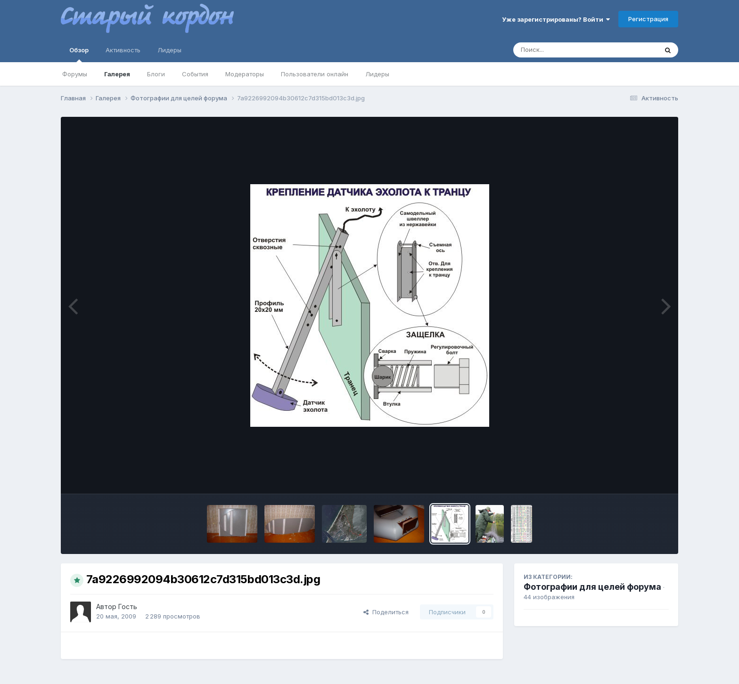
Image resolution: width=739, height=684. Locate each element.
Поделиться (386, 612)
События (195, 74)
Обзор (79, 54)
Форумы (74, 74)
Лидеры (377, 74)
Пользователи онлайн (314, 74)
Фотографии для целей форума (592, 587)
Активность (123, 50)
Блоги (156, 74)
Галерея (117, 74)
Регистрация (648, 19)
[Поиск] (567, 49)
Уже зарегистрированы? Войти (556, 19)
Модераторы (244, 74)
